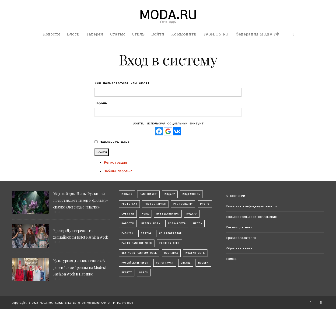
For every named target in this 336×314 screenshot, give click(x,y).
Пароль (100, 103)
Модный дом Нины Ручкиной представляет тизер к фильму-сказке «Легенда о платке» (80, 200)
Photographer (155, 203)
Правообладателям (241, 238)
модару (169, 194)
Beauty (127, 272)
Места (197, 223)
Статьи (117, 34)
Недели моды (151, 223)
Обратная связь (239, 248)
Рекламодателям (239, 227)
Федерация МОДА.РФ (257, 34)
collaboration (170, 233)
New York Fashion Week (139, 252)
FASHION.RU (215, 34)
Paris (143, 272)
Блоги (73, 34)
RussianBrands (167, 213)
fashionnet (148, 194)
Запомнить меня (115, 142)
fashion (127, 233)
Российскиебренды (135, 262)
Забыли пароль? (118, 171)
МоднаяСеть (191, 194)
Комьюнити (183, 34)
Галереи (95, 34)
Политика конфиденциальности (251, 206)
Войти (157, 34)
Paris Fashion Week (137, 243)
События (128, 213)
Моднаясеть (177, 223)
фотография (164, 262)
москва (203, 262)
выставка (171, 252)
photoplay (129, 203)
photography (183, 203)
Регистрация (115, 162)
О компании (235, 196)
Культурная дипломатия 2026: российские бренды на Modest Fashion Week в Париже (79, 267)
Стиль (138, 34)
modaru (127, 194)
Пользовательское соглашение (251, 217)
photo (204, 203)
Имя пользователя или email (122, 83)
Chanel (186, 262)
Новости (51, 34)
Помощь (232, 259)
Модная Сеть (195, 252)
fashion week (169, 243)
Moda (145, 213)
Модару (191, 213)
